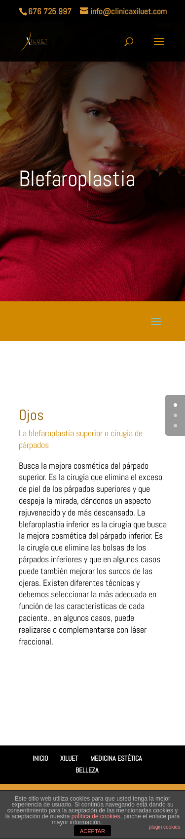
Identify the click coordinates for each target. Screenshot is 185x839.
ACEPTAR (92, 831)
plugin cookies (164, 827)
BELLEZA (87, 770)
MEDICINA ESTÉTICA (116, 758)
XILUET (69, 758)
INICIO (40, 758)
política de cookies (96, 816)
